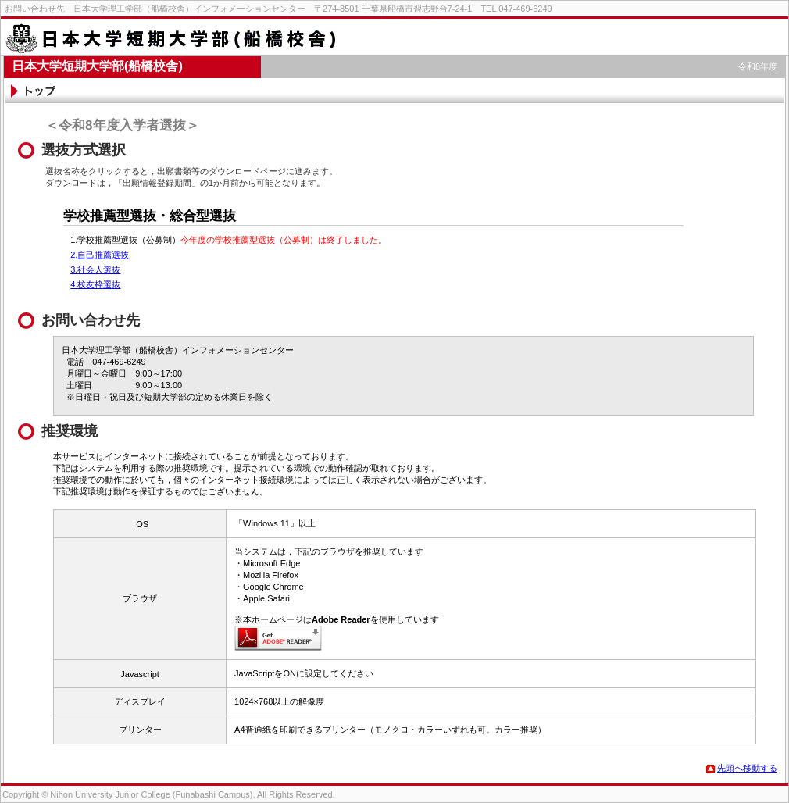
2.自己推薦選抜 (99, 254)
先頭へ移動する (741, 768)
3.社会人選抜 (95, 269)
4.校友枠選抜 (95, 284)
